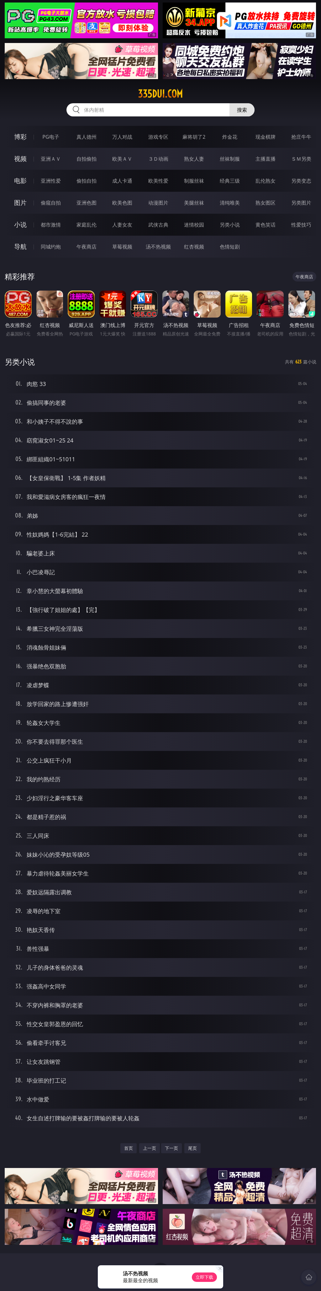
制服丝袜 (194, 180)
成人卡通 (122, 180)
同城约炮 (51, 246)
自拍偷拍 (86, 158)
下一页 (171, 1148)
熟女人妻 (194, 158)
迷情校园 (194, 224)
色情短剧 (230, 246)
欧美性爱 (158, 180)
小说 (20, 224)
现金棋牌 (265, 136)
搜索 (242, 109)
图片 (20, 202)
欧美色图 (122, 202)
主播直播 (265, 158)
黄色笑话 (265, 224)
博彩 (20, 136)
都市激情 (51, 224)
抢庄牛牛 (301, 136)
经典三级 (230, 180)
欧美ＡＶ (122, 158)
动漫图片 (158, 202)
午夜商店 (86, 246)
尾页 (192, 1148)
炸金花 (229, 136)
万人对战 (122, 136)
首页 (128, 1148)
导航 (20, 246)
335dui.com (160, 94)
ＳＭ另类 (301, 158)
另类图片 (301, 202)
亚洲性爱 (51, 180)
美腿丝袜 (194, 202)
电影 (20, 180)
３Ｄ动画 (158, 158)
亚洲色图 (86, 202)
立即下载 (204, 1277)
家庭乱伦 (86, 224)
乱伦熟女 (265, 180)
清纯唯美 (230, 202)
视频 (20, 158)
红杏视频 (194, 246)
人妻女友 (122, 224)
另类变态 (301, 180)
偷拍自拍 (86, 180)
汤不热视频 (158, 246)
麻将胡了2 (193, 136)
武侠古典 (158, 224)
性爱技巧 (301, 224)
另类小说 (230, 224)
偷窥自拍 (51, 202)
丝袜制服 (230, 158)
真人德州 (86, 136)
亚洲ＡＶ (51, 158)
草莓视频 (122, 246)
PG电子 (50, 136)
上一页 (149, 1148)
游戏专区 (158, 136)
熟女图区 (265, 202)
